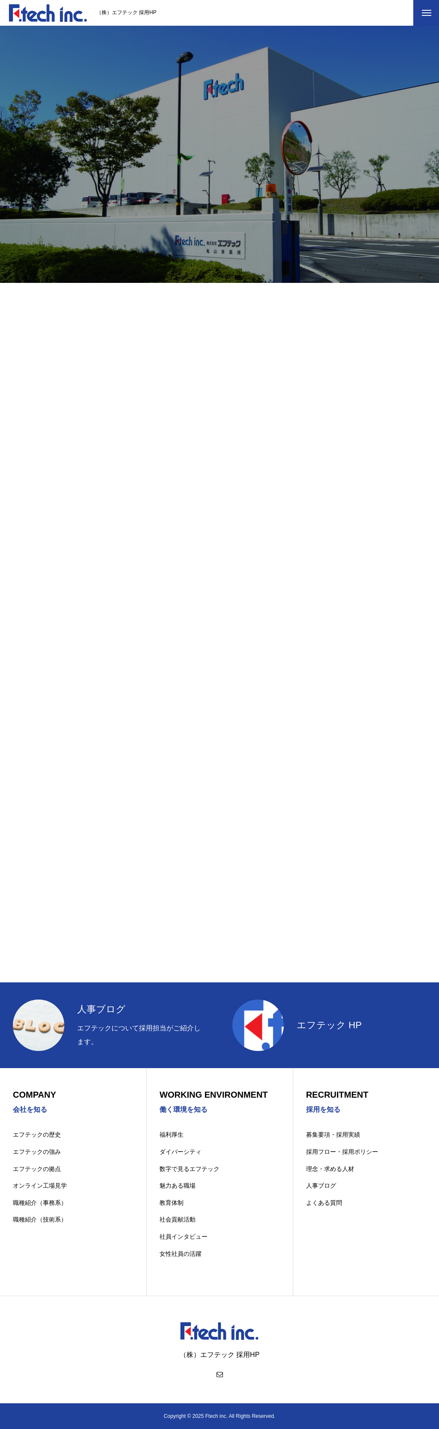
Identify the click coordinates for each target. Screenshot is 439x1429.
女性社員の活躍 (180, 1253)
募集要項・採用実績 (333, 1134)
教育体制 (171, 1202)
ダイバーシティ (180, 1151)
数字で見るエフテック (189, 1168)
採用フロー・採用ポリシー (342, 1151)
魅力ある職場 (177, 1185)
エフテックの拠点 (37, 1168)
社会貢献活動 (177, 1219)
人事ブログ (321, 1185)
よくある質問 (324, 1202)
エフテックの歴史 (37, 1134)
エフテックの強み (37, 1151)
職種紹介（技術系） (40, 1219)
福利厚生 (171, 1134)
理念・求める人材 (330, 1168)
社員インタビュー (183, 1236)
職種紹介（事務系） (40, 1202)
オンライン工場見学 (40, 1185)
